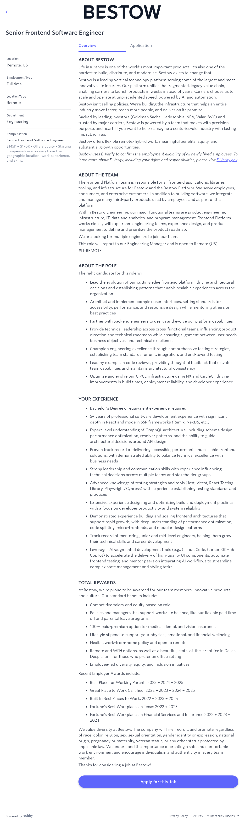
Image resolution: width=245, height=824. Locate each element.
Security (197, 816)
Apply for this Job (158, 781)
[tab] (102, 47)
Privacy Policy (178, 816)
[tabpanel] (158, 423)
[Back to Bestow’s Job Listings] (7, 12)
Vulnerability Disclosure (223, 816)
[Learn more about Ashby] (19, 816)
